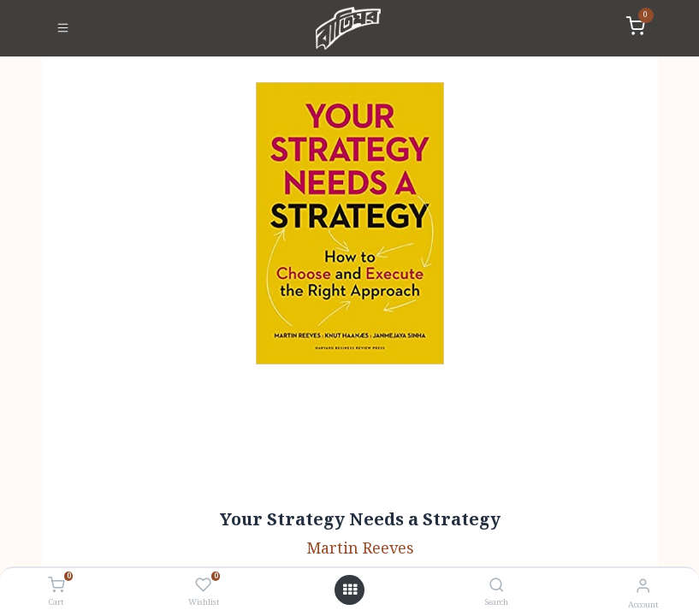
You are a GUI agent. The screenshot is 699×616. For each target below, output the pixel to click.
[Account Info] (643, 586)
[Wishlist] (203, 586)
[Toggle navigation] (63, 28)
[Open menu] (350, 590)
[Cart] (56, 586)
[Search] (497, 586)
